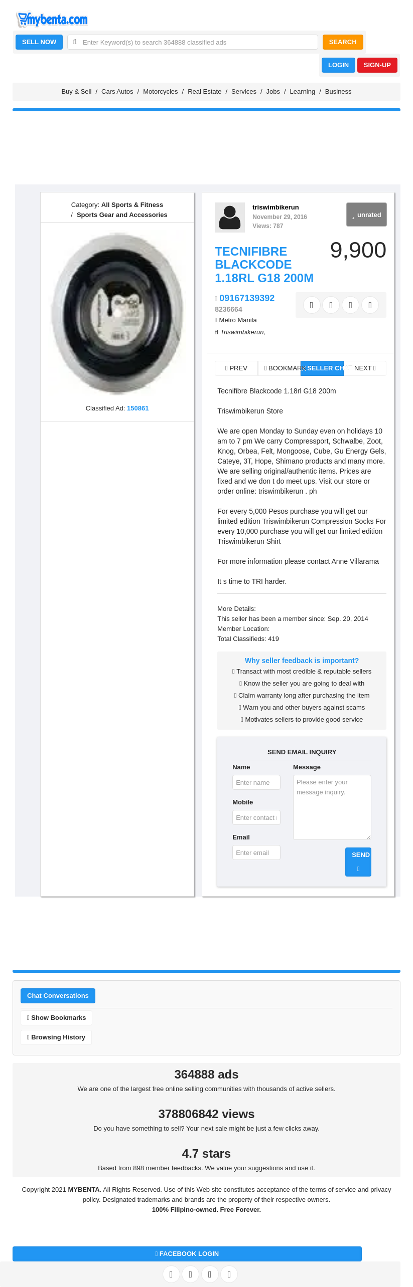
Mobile (242, 802)
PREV (236, 368)
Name (241, 767)
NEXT (365, 368)
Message (307, 767)
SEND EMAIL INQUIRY (301, 752)
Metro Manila (238, 320)
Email (241, 837)
